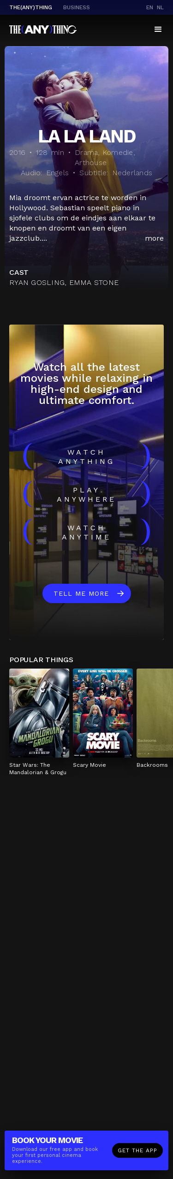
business (76, 7)
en (149, 7)
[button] (158, 29)
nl (160, 7)
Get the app (137, 1151)
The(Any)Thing (30, 7)
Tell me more (81, 593)
